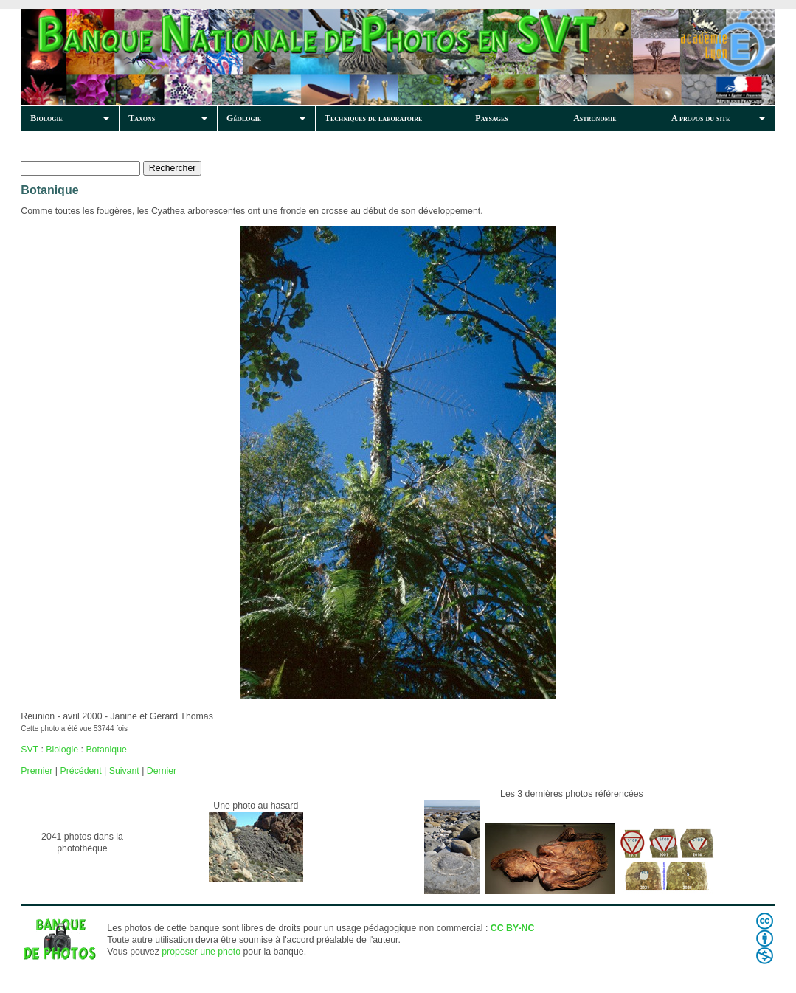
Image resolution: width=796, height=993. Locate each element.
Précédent (80, 771)
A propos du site (700, 118)
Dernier (161, 771)
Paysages (491, 118)
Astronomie (594, 118)
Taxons (141, 118)
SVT (29, 749)
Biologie (46, 118)
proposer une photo (201, 952)
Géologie (243, 118)
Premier (36, 771)
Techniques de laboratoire (373, 118)
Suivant (124, 771)
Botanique (106, 749)
